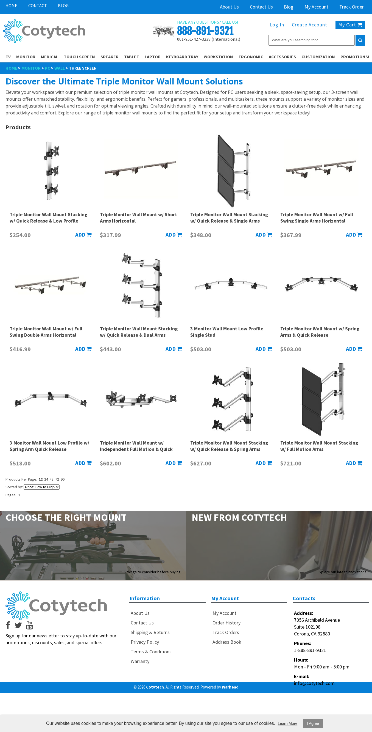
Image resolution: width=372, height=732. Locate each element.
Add (83, 234)
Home (11, 5)
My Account (316, 7)
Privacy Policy (145, 642)
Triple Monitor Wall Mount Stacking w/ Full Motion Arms (319, 446)
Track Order (351, 7)
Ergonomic (251, 56)
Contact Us (261, 7)
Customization (318, 56)
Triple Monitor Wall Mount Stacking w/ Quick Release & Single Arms (229, 217)
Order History (226, 622)
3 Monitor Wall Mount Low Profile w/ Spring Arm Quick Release (49, 446)
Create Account (309, 24)
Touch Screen (79, 56)
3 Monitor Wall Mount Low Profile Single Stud (226, 331)
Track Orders (225, 632)
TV (8, 56)
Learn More (288, 723)
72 (57, 479)
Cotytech (155, 687)
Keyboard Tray (182, 56)
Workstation (218, 56)
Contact (37, 5)
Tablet (131, 56)
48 (52, 479)
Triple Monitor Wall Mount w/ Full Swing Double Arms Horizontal (46, 331)
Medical (49, 56)
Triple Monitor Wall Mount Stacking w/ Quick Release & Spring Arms (229, 446)
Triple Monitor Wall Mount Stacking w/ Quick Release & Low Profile (48, 217)
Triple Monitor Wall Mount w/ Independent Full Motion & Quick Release (136, 449)
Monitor (25, 56)
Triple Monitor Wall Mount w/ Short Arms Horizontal (138, 217)
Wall (59, 68)
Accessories (282, 56)
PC (47, 68)
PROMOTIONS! (354, 56)
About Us (229, 7)
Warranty (140, 661)
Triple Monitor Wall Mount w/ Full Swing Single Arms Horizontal (316, 217)
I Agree (313, 723)
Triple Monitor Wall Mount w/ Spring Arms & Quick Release (319, 331)
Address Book (226, 642)
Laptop (153, 56)
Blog (63, 5)
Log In (277, 24)
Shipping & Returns (150, 632)
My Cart (350, 24)
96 (63, 479)
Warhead (230, 687)
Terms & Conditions (151, 651)
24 (46, 479)
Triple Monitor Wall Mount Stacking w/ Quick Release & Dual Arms (139, 331)
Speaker (109, 56)
